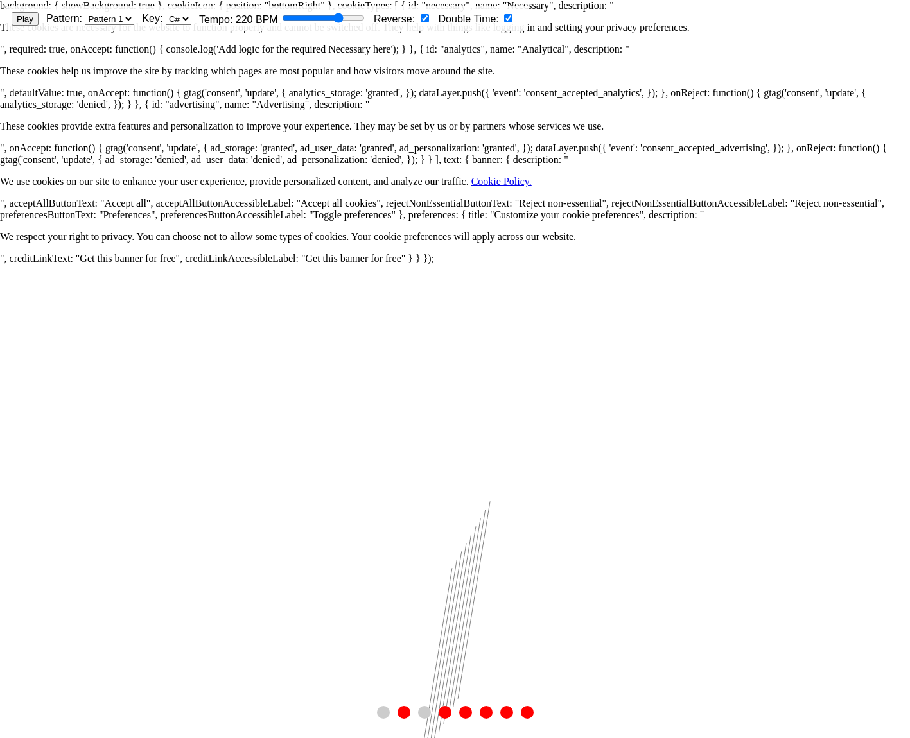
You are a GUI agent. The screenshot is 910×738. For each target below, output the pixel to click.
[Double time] (508, 18)
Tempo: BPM (282, 19)
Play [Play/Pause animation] (25, 19)
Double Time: (476, 18)
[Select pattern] (109, 19)
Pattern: (90, 19)
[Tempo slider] (323, 18)
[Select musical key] (178, 19)
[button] (383, 712)
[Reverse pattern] (425, 18)
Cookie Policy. (501, 181)
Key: (166, 19)
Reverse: (401, 18)
